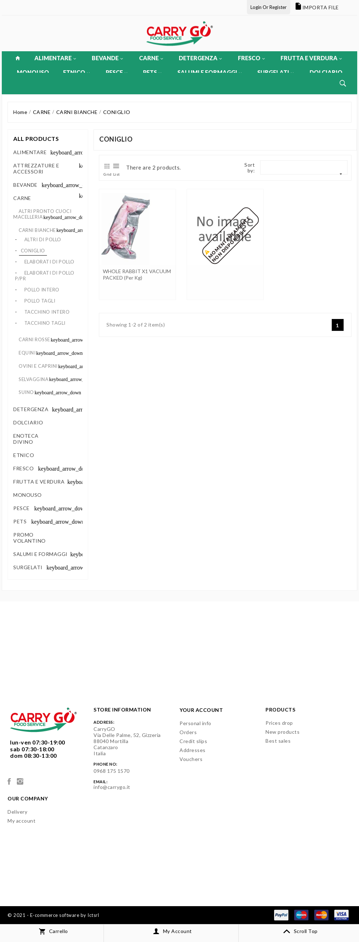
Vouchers (191, 759)
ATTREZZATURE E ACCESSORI (36, 168)
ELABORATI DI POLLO (49, 262)
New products (282, 732)
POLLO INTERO (41, 289)
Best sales (278, 741)
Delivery (17, 812)
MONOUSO (33, 72)
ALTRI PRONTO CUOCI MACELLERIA (42, 214)
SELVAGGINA (33, 379)
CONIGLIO (33, 250)
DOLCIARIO (326, 72)
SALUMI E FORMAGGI (209, 72)
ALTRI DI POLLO (42, 239)
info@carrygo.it (112, 787)
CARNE (151, 57)
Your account (201, 710)
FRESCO (251, 57)
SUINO (26, 392)
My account (21, 821)
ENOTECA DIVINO (26, 439)
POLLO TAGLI (40, 301)
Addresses (193, 750)
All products (36, 138)
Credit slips (193, 741)
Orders (188, 732)
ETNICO (76, 72)
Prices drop (279, 723)
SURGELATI (275, 72)
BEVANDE (107, 57)
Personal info (195, 723)
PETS (152, 72)
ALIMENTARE (55, 57)
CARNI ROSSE (34, 339)
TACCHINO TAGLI (45, 323)
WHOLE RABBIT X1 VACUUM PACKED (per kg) (137, 274)
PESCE (116, 72)
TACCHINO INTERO (47, 312)
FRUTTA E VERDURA (311, 57)
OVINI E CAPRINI (38, 366)
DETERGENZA (200, 57)
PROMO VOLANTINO (29, 538)
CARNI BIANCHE (37, 230)
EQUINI (27, 353)
